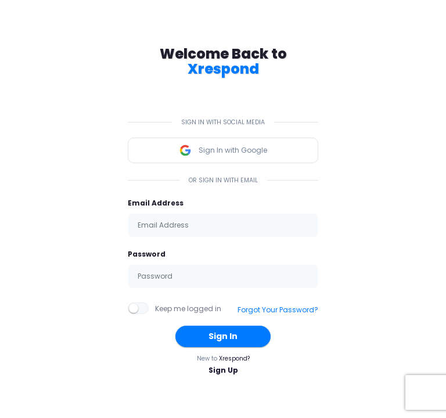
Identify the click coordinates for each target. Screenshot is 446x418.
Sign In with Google (223, 150)
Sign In (223, 336)
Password (147, 254)
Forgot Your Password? (278, 310)
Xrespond (223, 68)
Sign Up (223, 370)
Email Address (156, 203)
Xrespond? (234, 358)
